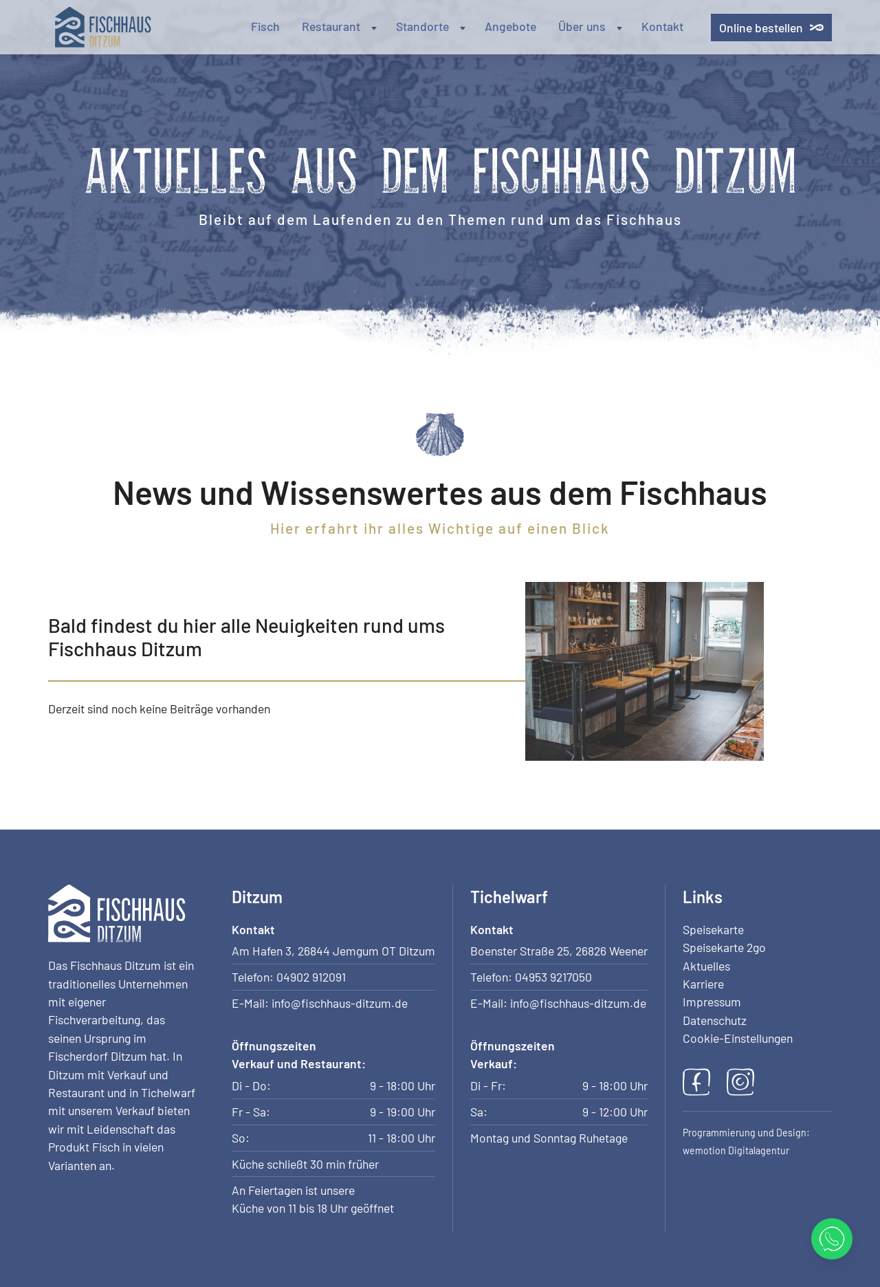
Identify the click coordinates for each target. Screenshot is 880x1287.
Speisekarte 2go (724, 947)
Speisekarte (713, 929)
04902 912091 (311, 976)
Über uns (591, 26)
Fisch (265, 26)
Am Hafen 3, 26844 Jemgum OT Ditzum (333, 950)
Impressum (712, 1001)
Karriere (703, 983)
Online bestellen (771, 27)
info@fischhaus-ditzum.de (340, 1002)
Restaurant (341, 26)
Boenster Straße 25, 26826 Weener (559, 950)
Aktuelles (706, 965)
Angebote (510, 26)
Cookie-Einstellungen (738, 1038)
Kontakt (662, 26)
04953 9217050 (553, 976)
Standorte (432, 26)
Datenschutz (715, 1020)
